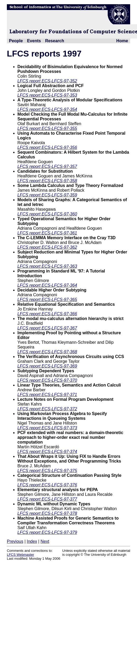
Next (44, 541)
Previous (15, 541)
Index (32, 541)
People (16, 41)
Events (34, 41)
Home (122, 41)
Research (54, 41)
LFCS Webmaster (20, 555)
